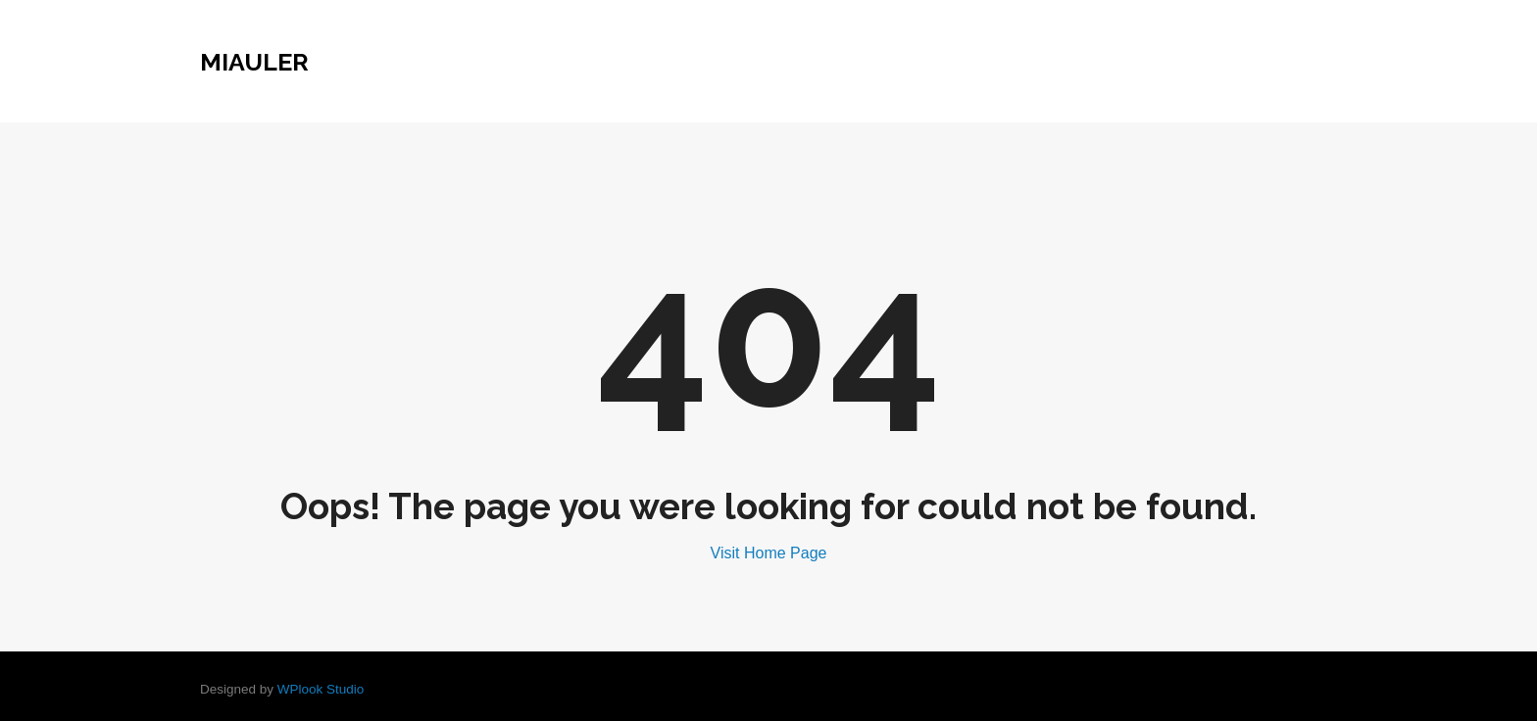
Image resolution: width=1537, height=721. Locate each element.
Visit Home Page (769, 553)
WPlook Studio (321, 689)
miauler (254, 61)
